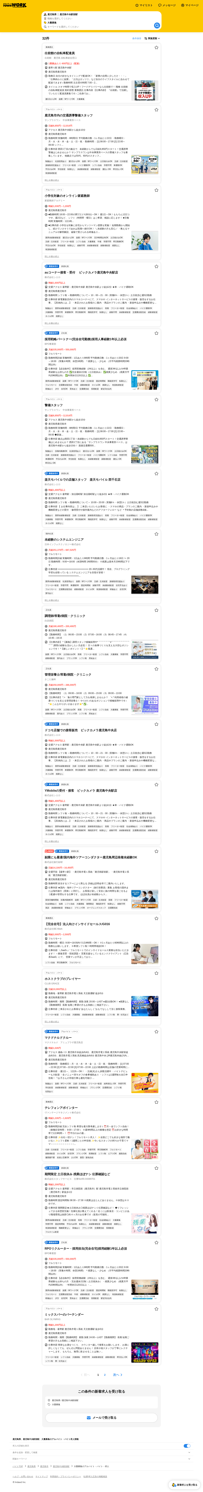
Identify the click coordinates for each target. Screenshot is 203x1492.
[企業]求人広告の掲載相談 (95, 1476)
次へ (116, 1374)
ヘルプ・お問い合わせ (23, 1476)
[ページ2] (105, 1375)
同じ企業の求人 (52, 180)
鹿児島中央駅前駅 (61, 1466)
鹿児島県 (31, 1466)
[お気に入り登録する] (156, 47)
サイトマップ (41, 1476)
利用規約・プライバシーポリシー (65, 1476)
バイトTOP (18, 1466)
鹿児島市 (44, 1466)
